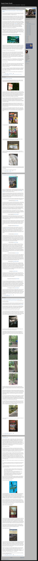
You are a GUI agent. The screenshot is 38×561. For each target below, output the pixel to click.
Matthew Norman (19, 555)
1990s (5, 74)
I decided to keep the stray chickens (12, 300)
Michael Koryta (17, 225)
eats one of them (21, 304)
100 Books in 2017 (5, 437)
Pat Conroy (22, 555)
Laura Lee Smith (16, 242)
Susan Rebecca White (16, 261)
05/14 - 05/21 (28, 25)
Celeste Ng (15, 23)
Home (11, 557)
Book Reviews (7, 74)
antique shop (5, 171)
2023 (27, 22)
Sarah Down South (6, 3)
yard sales (10, 171)
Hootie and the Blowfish (16, 74)
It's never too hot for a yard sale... (7, 78)
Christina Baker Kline (14, 555)
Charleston (12, 74)
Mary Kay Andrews (16, 214)
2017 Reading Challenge (7, 555)
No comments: (10, 73)
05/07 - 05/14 (28, 26)
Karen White (16, 200)
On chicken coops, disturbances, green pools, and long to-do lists (12, 299)
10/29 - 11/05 (28, 23)
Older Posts (22, 557)
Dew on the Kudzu (10, 493)
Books (10, 74)
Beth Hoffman (17, 278)
